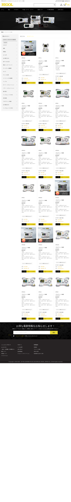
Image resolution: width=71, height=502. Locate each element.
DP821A (23, 150)
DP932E (23, 244)
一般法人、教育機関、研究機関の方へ (8, 349)
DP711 (40, 57)
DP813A (57, 244)
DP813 (40, 291)
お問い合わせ (60, 9)
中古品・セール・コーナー (28, 9)
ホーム (2, 9)
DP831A (57, 150)
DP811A (40, 103)
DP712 (57, 57)
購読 (54, 332)
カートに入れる (31, 82)
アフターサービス (4, 355)
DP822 (57, 291)
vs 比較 (24, 82)
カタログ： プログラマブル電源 (9, 39)
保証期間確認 (20, 351)
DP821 (57, 103)
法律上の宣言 (36, 351)
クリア (5, 42)
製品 (9, 9)
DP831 (40, 150)
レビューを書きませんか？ (27, 75)
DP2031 (57, 197)
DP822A (23, 291)
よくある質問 (20, 347)
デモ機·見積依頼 (50, 9)
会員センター (40, 9)
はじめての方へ (4, 347)
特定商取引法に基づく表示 (38, 353)
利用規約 (35, 347)
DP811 (23, 103)
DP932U (40, 244)
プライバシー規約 (37, 349)
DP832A (40, 197)
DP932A (23, 57)
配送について (3, 351)
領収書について (4, 353)
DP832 (23, 197)
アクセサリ (16, 9)
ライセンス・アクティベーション (23, 353)
